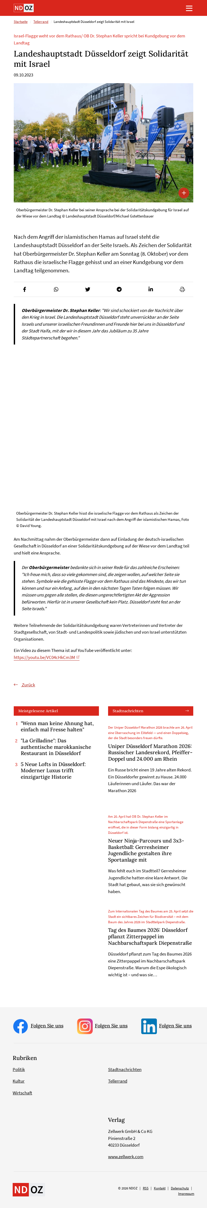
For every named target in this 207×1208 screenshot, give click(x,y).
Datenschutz (180, 1188)
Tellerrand (40, 22)
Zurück (28, 685)
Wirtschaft (22, 1093)
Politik (19, 1069)
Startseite (20, 22)
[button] (25, 289)
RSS (146, 1188)
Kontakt (159, 1188)
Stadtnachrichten (128, 710)
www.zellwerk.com (125, 1157)
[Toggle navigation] (189, 8)
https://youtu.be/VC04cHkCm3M (44, 657)
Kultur (19, 1081)
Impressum (186, 1193)
